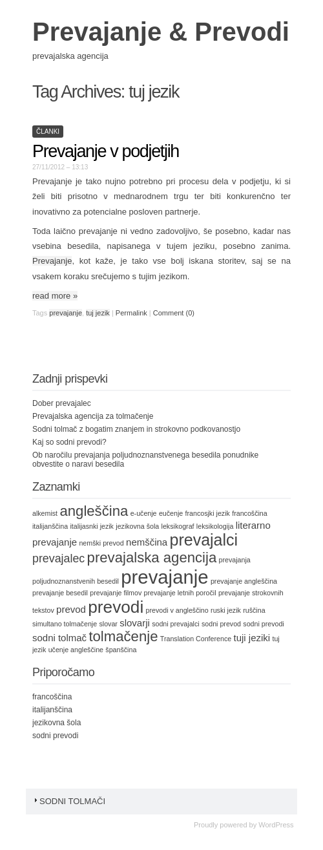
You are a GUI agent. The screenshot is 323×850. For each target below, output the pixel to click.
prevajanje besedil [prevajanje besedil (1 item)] (60, 593)
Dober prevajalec (61, 403)
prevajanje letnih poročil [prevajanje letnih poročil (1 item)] (180, 593)
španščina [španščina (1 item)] (120, 649)
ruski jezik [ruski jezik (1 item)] (226, 610)
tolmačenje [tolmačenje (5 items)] (123, 636)
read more (55, 296)
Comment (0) (173, 313)
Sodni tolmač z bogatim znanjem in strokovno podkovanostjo (136, 429)
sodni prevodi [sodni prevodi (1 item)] (263, 624)
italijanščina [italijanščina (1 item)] (50, 526)
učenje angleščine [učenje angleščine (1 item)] (75, 649)
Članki (47, 131)
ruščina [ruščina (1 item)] (254, 610)
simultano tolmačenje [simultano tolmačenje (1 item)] (64, 624)
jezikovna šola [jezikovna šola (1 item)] (137, 526)
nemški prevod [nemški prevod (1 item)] (101, 543)
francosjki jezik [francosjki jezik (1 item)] (207, 513)
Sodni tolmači (68, 801)
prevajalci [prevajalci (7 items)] (203, 540)
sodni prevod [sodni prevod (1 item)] (221, 624)
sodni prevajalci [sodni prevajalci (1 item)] (175, 624)
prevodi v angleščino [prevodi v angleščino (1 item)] (177, 610)
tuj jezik (98, 313)
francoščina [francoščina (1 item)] (249, 513)
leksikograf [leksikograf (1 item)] (178, 526)
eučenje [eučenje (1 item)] (171, 513)
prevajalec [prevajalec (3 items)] (58, 558)
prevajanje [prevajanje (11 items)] (164, 577)
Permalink (131, 313)
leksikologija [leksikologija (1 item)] (214, 526)
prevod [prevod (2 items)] (71, 609)
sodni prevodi (55, 735)
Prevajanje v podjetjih (105, 151)
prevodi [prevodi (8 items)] (115, 607)
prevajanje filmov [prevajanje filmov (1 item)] (115, 593)
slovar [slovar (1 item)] (108, 624)
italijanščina (52, 709)
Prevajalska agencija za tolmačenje (92, 416)
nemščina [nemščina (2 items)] (146, 542)
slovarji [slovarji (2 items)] (135, 622)
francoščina (52, 696)
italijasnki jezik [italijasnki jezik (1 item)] (92, 526)
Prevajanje (52, 261)
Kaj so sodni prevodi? (69, 442)
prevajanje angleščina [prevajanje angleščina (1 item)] (244, 581)
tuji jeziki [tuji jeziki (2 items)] (252, 637)
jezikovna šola (56, 722)
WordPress (275, 825)
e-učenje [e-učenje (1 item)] (143, 513)
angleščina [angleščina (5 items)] (93, 511)
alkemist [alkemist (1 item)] (44, 513)
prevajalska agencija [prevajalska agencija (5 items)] (152, 557)
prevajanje (65, 313)
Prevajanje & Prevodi (160, 31)
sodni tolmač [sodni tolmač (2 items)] (59, 637)
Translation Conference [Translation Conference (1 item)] (195, 639)
